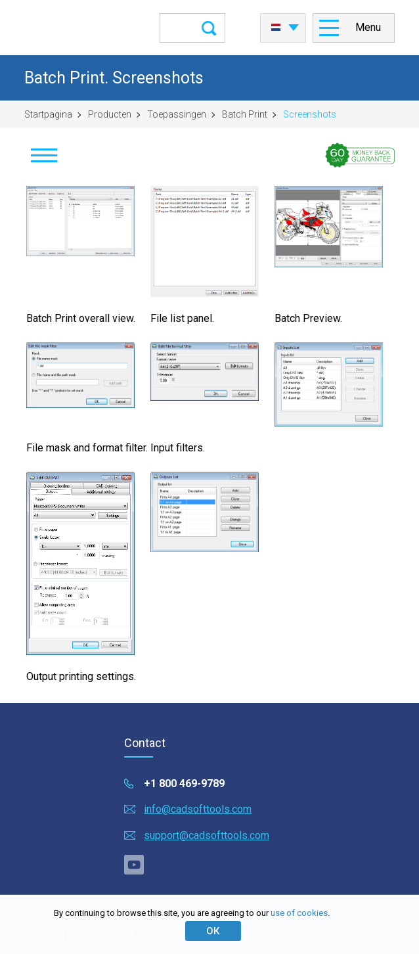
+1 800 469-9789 (184, 783)
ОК (212, 931)
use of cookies (299, 913)
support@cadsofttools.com (206, 835)
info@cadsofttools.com (198, 809)
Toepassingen (176, 114)
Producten (109, 114)
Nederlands (276, 27)
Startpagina (48, 114)
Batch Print (244, 114)
